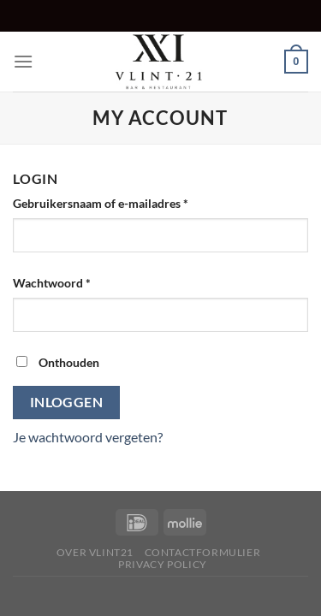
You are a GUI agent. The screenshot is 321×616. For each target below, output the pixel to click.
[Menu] (23, 61)
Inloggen (67, 402)
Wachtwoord (70, 281)
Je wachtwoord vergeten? (88, 437)
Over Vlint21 (95, 552)
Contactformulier (203, 552)
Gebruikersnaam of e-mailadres (119, 201)
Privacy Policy (162, 564)
